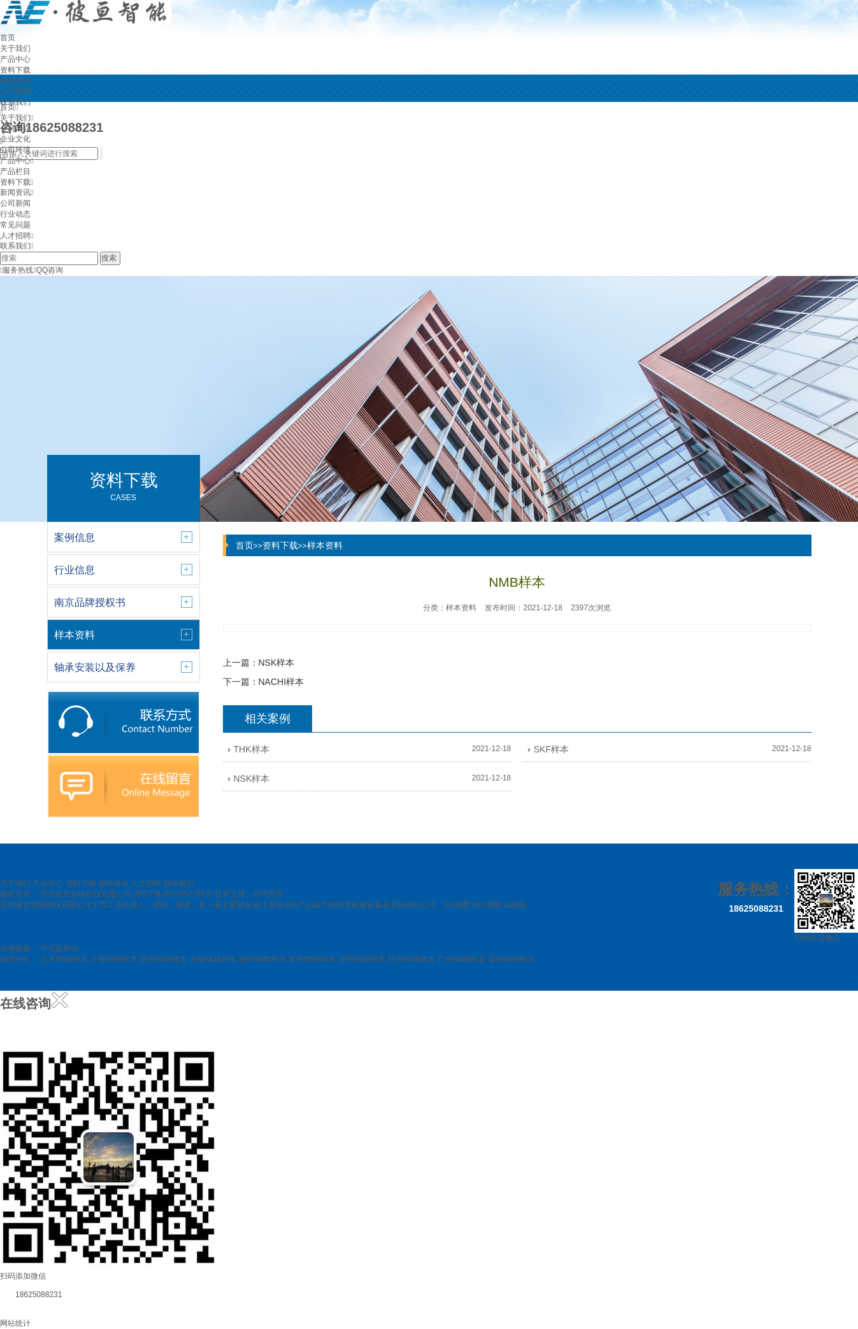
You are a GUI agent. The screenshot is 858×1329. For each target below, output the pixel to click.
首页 (7, 37)
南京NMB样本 (163, 959)
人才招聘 (15, 91)
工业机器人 (126, 904)
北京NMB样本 (64, 959)
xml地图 (457, 904)
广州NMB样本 (461, 959)
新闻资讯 (15, 80)
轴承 (183, 904)
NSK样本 (277, 662)
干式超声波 (59, 948)
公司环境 (15, 149)
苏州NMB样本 (362, 959)
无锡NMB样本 (213, 959)
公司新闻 (15, 203)
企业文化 (15, 138)
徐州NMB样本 (263, 959)
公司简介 (15, 128)
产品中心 (15, 59)
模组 (160, 904)
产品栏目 (15, 171)
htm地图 (487, 904)
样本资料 (325, 545)
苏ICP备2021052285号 (173, 893)
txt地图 (514, 904)
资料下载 (15, 70)
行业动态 (15, 214)
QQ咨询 (48, 270)
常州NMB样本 (312, 959)
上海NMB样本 (114, 959)
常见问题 (15, 224)
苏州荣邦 (268, 893)
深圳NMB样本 (511, 959)
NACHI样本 (281, 682)
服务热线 (16, 270)
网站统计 (15, 1323)
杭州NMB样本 (412, 959)
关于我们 (15, 48)
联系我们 (15, 245)
